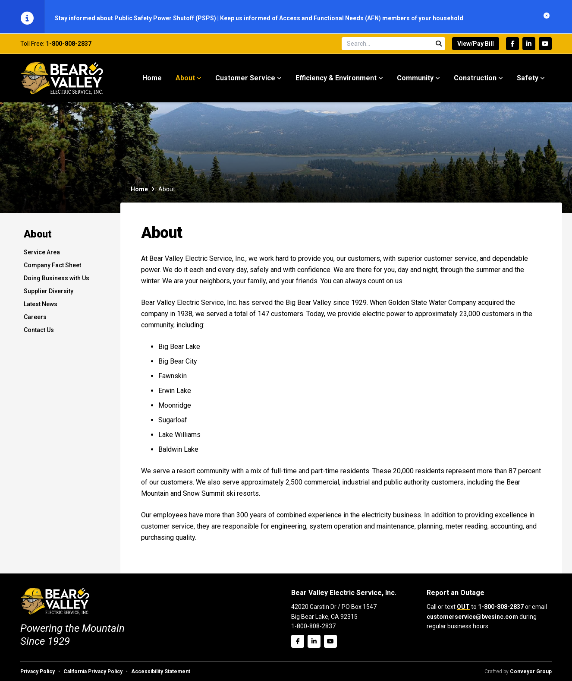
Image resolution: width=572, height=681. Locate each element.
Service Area (42, 254)
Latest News (40, 306)
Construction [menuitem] (475, 80)
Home (139, 191)
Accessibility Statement (160, 671)
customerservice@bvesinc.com (472, 616)
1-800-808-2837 (68, 46)
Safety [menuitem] (527, 80)
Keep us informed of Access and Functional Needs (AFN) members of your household (341, 18)
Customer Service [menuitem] (245, 80)
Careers (35, 319)
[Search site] (393, 46)
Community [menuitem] (415, 80)
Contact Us (39, 332)
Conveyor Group (531, 671)
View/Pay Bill (475, 46)
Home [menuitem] (152, 80)
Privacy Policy (37, 671)
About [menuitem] (185, 80)
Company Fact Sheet (52, 267)
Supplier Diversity (48, 293)
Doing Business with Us (56, 280)
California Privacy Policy (93, 671)
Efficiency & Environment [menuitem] (336, 80)
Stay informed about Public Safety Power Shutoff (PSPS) (136, 18)
